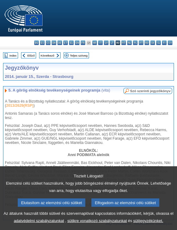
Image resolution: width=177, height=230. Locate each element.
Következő (47, 55)
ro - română (147, 42)
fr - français (83, 42)
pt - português (141, 42)
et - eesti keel (65, 42)
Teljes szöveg (79, 55)
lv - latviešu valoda (106, 42)
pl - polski (135, 42)
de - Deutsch (59, 42)
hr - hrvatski (94, 42)
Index (13, 55)
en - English (77, 42)
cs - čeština (48, 42)
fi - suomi (164, 42)
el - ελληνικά (71, 42)
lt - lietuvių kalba (112, 42)
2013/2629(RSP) (19, 105)
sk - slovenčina (152, 42)
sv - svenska (170, 42)
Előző (31, 55)
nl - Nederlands (129, 42)
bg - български (36, 42)
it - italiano (100, 42)
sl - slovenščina (158, 42)
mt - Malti (123, 42)
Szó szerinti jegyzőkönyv (150, 91)
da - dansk (54, 42)
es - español (42, 42)
